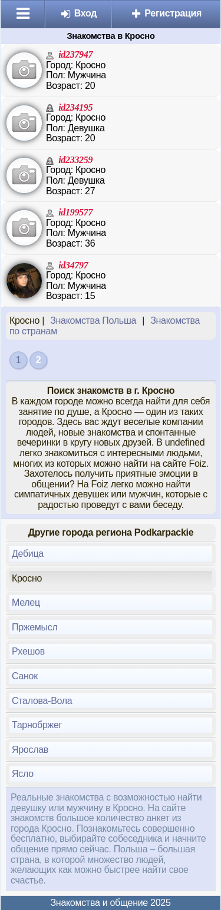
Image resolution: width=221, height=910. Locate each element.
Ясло (23, 774)
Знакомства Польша (93, 320)
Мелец (26, 602)
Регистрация (166, 13)
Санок (25, 676)
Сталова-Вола (42, 701)
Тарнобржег (37, 725)
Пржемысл (34, 627)
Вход (78, 13)
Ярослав (30, 750)
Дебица (28, 554)
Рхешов (28, 651)
